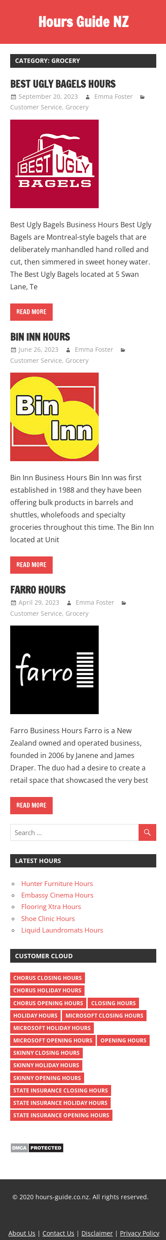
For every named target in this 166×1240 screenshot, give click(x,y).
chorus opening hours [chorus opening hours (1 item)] (48, 1003)
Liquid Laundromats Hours (62, 929)
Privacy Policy (139, 1233)
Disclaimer (97, 1233)
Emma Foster (113, 96)
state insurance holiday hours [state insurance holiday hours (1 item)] (60, 1103)
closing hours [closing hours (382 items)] (113, 1003)
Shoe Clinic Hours (48, 918)
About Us (21, 1233)
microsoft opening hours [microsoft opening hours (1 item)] (53, 1040)
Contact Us (58, 1233)
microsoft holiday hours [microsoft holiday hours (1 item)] (52, 1028)
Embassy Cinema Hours (57, 894)
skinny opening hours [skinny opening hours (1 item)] (47, 1078)
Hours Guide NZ (83, 22)
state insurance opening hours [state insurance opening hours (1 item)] (61, 1115)
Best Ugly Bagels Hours (63, 84)
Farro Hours (38, 590)
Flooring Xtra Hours (51, 906)
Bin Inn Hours (40, 337)
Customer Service (36, 107)
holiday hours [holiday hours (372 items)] (35, 1015)
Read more (31, 311)
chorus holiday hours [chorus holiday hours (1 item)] (47, 990)
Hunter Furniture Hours (57, 883)
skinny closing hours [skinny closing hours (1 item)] (46, 1053)
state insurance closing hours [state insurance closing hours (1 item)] (60, 1090)
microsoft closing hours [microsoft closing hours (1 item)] (104, 1015)
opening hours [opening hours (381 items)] (123, 1040)
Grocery (77, 107)
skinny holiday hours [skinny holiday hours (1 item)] (46, 1065)
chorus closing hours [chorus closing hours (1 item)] (47, 978)
